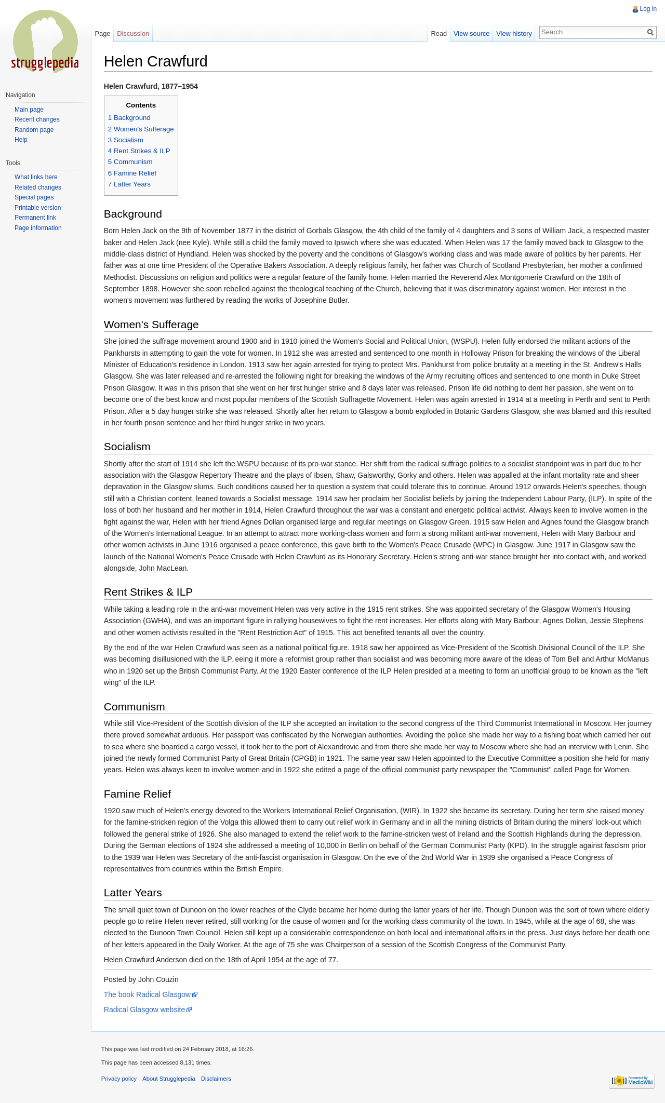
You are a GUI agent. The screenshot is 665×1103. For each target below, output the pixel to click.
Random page (34, 129)
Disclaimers (217, 1079)
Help (21, 139)
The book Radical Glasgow (147, 994)
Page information (38, 228)
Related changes (38, 187)
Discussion (133, 33)
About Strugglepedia (169, 1079)
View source (471, 33)
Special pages (34, 197)
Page (103, 33)
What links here (36, 177)
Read (439, 33)
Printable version (38, 207)
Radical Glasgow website (144, 1010)
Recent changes (37, 119)
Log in (648, 8)
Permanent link (35, 217)
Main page (29, 109)
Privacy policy (119, 1079)
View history (514, 33)
